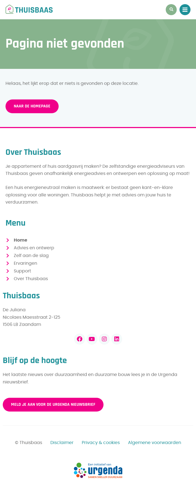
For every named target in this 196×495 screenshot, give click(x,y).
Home (20, 240)
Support (22, 271)
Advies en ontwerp (34, 248)
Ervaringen (25, 263)
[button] (171, 9)
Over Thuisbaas (31, 279)
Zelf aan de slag (31, 255)
